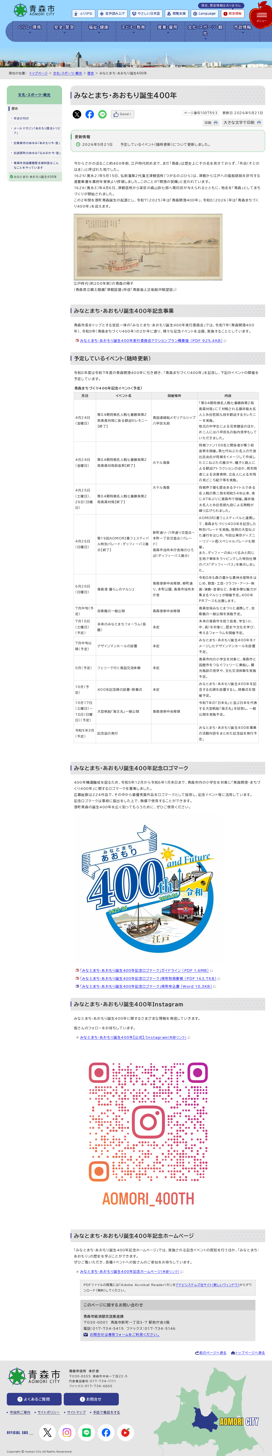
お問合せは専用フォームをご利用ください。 (125, 1334)
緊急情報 (235, 13)
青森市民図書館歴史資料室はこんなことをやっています (36, 165)
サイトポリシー (49, 1412)
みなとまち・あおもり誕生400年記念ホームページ (131, 1271)
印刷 (208, 122)
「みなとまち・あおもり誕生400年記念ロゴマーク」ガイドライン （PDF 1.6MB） (146, 970)
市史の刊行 (21, 118)
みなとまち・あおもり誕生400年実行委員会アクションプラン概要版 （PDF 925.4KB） (153, 340)
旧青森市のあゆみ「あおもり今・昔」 (37, 143)
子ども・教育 (133, 27)
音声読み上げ (115, 13)
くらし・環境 (29, 27)
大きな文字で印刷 (239, 122)
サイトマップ (76, 1412)
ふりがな (86, 13)
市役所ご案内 (20, 1412)
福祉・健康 (99, 27)
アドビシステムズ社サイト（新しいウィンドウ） (207, 1284)
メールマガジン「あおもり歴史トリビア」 (37, 131)
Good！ (126, 114)
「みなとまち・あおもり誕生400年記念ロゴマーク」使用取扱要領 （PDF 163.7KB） (150, 978)
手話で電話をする (106, 1412)
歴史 (91, 73)
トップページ (39, 73)
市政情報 (242, 27)
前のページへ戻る (213, 1352)
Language (207, 13)
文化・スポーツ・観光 (205, 30)
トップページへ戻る (250, 1352)
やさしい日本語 (149, 13)
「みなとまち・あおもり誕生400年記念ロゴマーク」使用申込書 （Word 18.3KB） (148, 986)
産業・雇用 (168, 27)
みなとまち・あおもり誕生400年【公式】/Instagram (135, 1037)
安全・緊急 (64, 27)
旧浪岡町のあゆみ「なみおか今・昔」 (37, 153)
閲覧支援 (179, 13)
